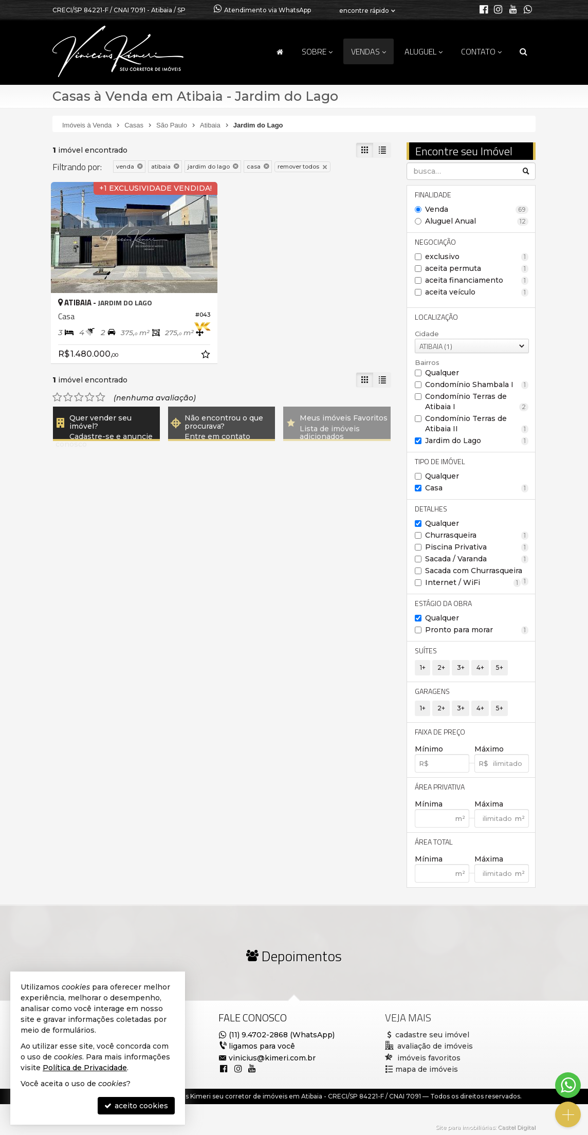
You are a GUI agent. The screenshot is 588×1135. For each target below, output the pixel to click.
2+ (441, 667)
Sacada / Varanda (476, 558)
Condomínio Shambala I (476, 384)
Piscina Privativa (476, 547)
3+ (461, 667)
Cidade (427, 333)
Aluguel (424, 51)
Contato (481, 51)
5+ (499, 667)
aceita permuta (476, 268)
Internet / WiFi (473, 582)
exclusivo (476, 256)
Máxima (488, 804)
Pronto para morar (476, 629)
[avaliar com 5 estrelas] (100, 397)
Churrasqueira (476, 535)
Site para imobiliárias (465, 1127)
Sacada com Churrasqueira (476, 571)
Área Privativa (440, 786)
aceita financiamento (476, 280)
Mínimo (429, 749)
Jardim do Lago (476, 440)
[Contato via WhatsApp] (568, 1085)
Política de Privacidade (85, 1067)
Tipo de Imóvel (440, 461)
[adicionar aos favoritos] (206, 355)
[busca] (523, 51)
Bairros (427, 362)
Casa (476, 487)
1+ (423, 667)
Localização (436, 317)
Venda (476, 209)
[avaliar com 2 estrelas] (68, 397)
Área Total (434, 841)
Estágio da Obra (443, 603)
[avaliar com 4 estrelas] (90, 397)
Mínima (429, 804)
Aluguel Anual (476, 221)
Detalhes (431, 508)
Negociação (435, 241)
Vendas (368, 51)
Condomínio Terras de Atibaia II (476, 423)
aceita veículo (476, 292)
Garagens (432, 691)
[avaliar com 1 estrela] (57, 397)
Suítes (426, 650)
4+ (480, 667)
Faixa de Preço (440, 731)
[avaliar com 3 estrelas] (79, 397)
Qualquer (442, 372)
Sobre (317, 51)
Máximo (489, 749)
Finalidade (433, 194)
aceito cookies (136, 1105)
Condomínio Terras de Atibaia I (476, 401)
